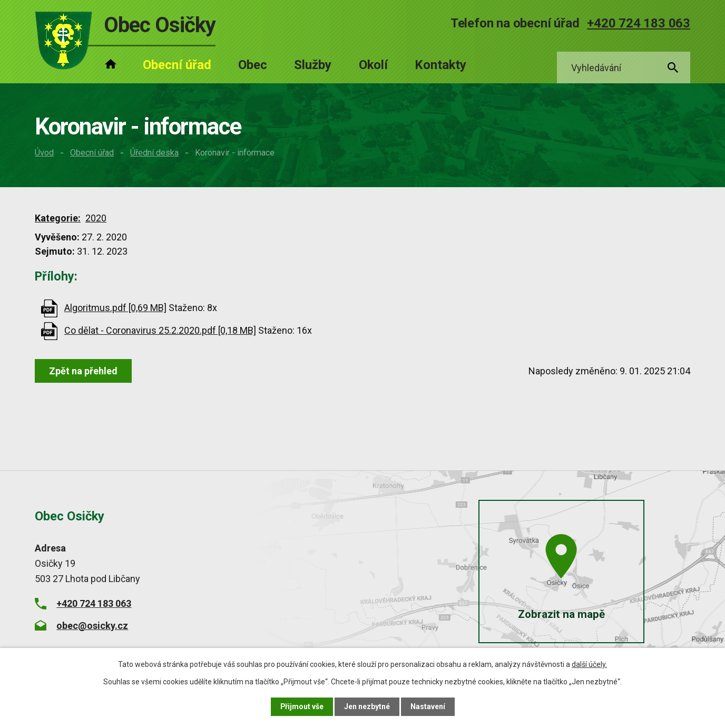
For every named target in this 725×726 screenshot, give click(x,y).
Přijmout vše (302, 706)
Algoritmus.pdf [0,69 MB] (115, 307)
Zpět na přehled (83, 370)
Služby (312, 64)
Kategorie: (58, 218)
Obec (252, 64)
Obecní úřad (92, 153)
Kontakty (440, 64)
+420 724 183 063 (638, 23)
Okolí (373, 64)
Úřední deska (154, 153)
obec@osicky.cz (92, 625)
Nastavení (427, 706)
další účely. (589, 664)
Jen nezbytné (367, 706)
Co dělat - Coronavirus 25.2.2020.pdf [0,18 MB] (160, 330)
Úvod (44, 153)
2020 (95, 218)
